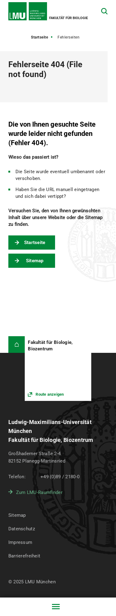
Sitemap (35, 260)
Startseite (39, 37)
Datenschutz (21, 529)
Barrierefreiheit (24, 556)
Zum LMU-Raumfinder (39, 492)
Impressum (20, 542)
